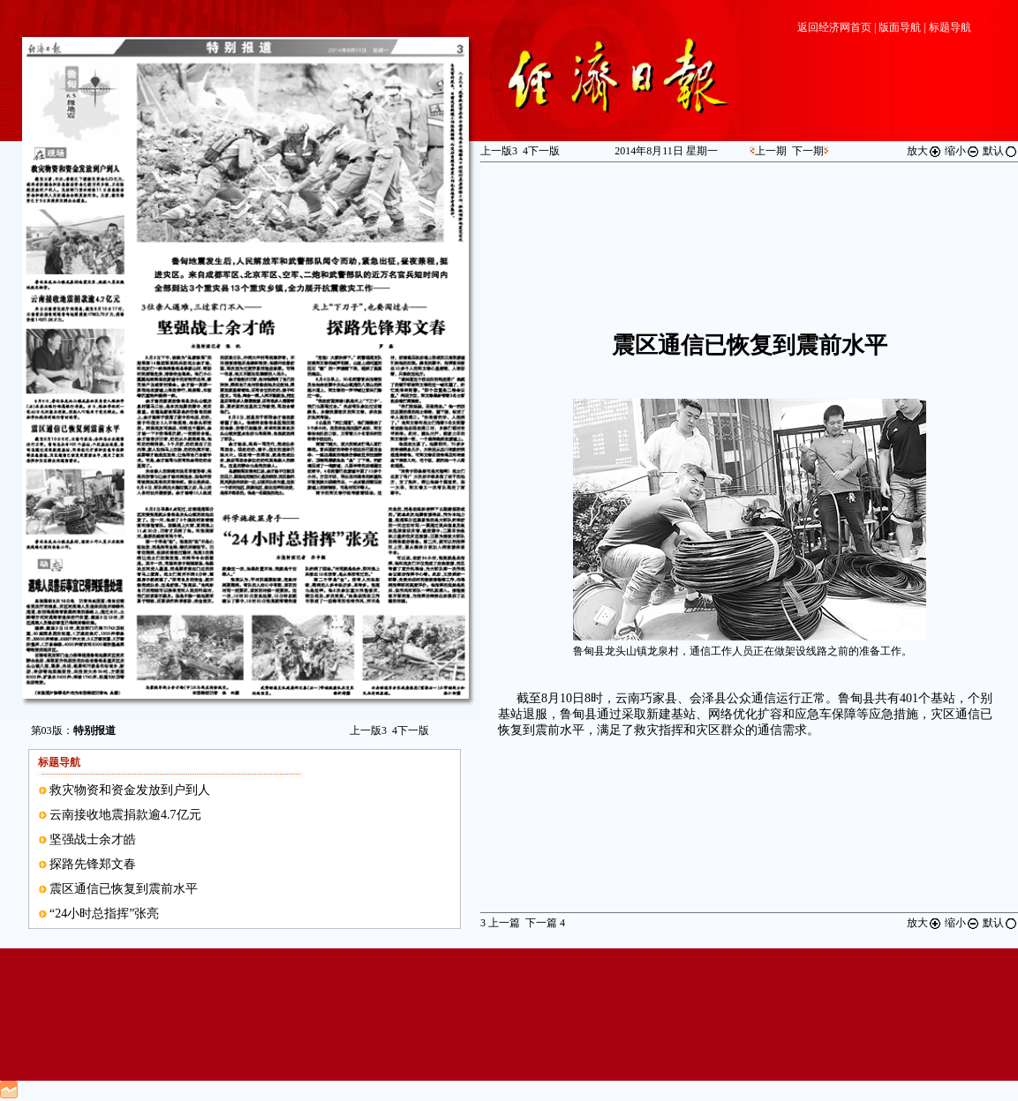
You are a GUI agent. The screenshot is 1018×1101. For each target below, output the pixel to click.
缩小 (962, 151)
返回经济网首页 (834, 27)
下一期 (808, 151)
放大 (924, 151)
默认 (1000, 151)
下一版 (410, 730)
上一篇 (500, 923)
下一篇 (545, 923)
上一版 (368, 730)
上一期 (771, 151)
